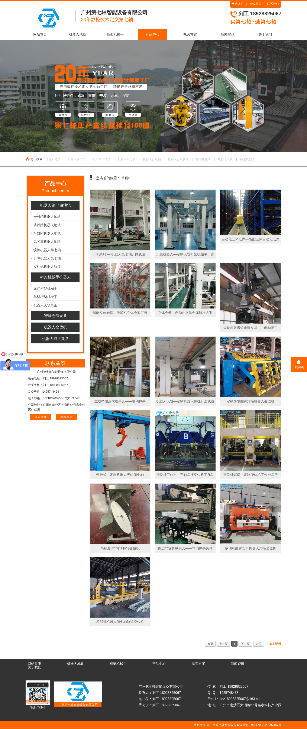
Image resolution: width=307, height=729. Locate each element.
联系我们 (273, 4)
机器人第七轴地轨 (55, 205)
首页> (125, 178)
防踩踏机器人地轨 (46, 225)
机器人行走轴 (152, 159)
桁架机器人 (247, 159)
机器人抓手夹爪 (55, 339)
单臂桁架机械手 (44, 297)
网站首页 (40, 34)
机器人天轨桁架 (44, 305)
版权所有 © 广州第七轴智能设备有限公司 (221, 725)
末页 (259, 643)
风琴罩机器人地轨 (46, 241)
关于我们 (265, 34)
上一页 (223, 643)
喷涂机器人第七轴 (46, 250)
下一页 (245, 643)
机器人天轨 (225, 159)
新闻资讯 (228, 34)
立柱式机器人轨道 (46, 266)
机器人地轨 (77, 34)
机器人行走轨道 (178, 159)
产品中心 (152, 34)
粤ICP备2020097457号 (266, 725)
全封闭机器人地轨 (46, 217)
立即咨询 (40, 417)
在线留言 (255, 4)
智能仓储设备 (55, 316)
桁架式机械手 (101, 159)
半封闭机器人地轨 (46, 233)
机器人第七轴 (127, 159)
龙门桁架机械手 (44, 288)
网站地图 (237, 4)
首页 (210, 643)
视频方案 (190, 34)
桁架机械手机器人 (55, 277)
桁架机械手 (115, 34)
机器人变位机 (76, 159)
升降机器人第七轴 (46, 258)
